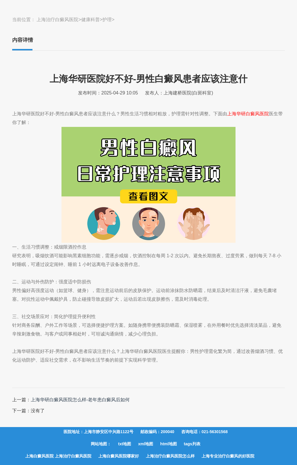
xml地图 (145, 444)
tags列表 (192, 444)
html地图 (168, 444)
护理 (107, 19)
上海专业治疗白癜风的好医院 (228, 456)
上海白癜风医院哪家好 (118, 456)
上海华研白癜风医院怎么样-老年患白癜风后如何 (80, 399)
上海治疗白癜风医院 (57, 19)
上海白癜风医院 (40, 456)
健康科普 (90, 19)
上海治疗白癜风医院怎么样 (170, 456)
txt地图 (124, 444)
